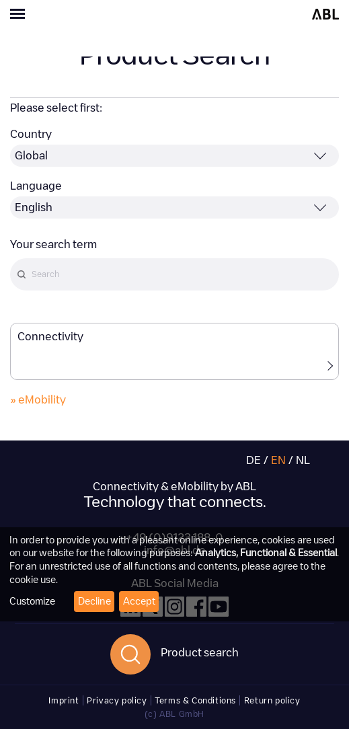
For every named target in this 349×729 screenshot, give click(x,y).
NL (303, 460)
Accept (139, 601)
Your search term (53, 244)
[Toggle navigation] (87, 15)
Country (31, 134)
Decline (94, 601)
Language (36, 186)
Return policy (272, 700)
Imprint (63, 700)
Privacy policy (117, 700)
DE (253, 460)
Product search (200, 652)
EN (278, 460)
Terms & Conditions (195, 700)
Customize (32, 601)
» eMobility (38, 400)
